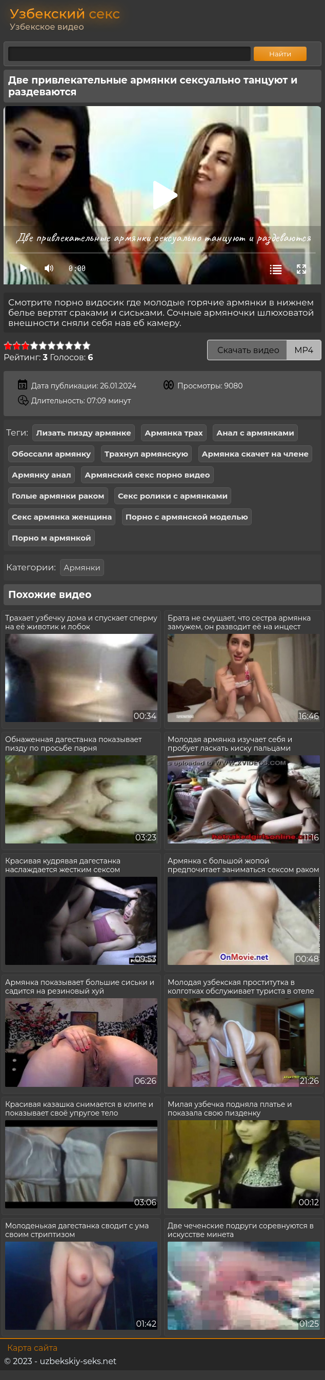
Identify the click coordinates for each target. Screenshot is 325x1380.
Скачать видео (264, 350)
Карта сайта (32, 1348)
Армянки (82, 567)
